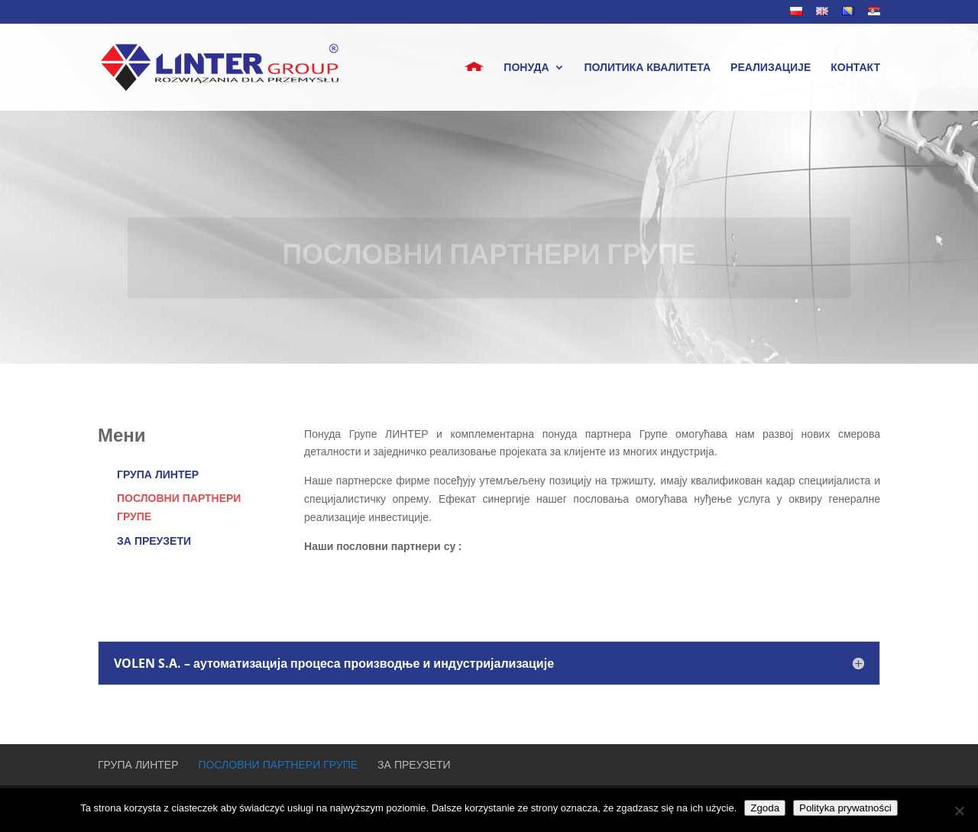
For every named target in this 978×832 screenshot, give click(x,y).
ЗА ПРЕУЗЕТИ (154, 540)
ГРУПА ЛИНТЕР (158, 474)
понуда (526, 68)
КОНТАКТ (855, 68)
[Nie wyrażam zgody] (959, 810)
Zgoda (764, 808)
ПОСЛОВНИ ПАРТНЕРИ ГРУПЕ (278, 764)
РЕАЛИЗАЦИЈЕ (770, 68)
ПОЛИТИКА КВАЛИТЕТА (648, 68)
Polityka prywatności (845, 808)
